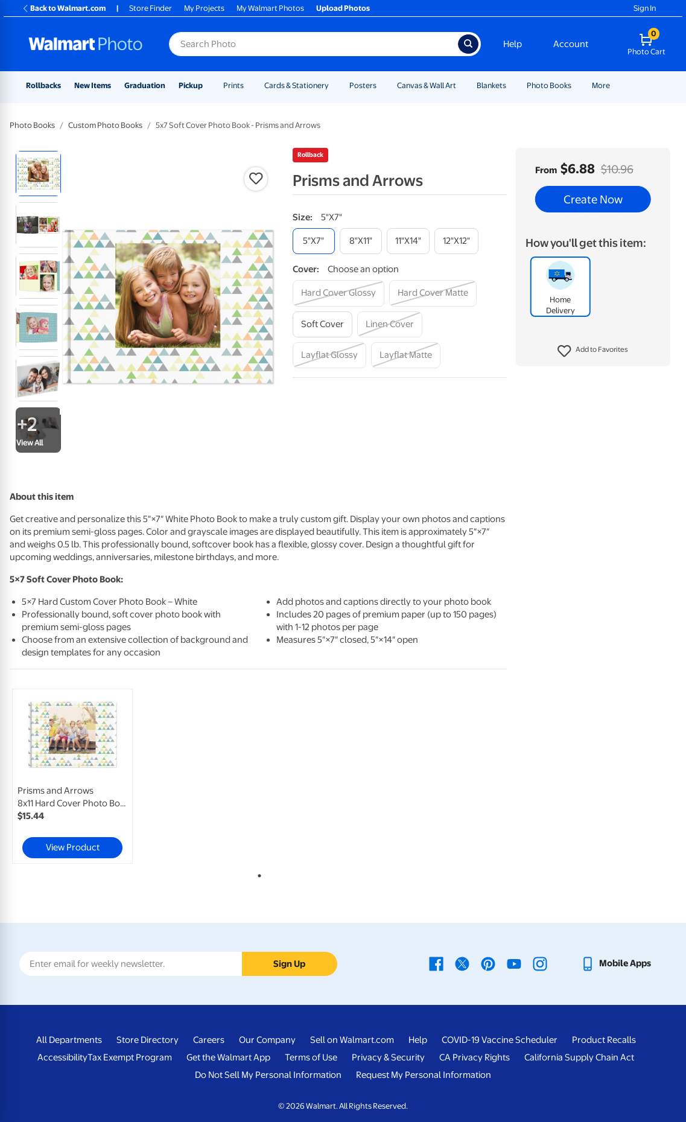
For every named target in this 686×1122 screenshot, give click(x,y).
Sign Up (289, 963)
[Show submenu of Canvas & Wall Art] (461, 85)
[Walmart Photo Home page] (85, 44)
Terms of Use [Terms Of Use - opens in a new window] (311, 1057)
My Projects (204, 8)
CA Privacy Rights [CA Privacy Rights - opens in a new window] (474, 1057)
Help (512, 44)
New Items (92, 85)
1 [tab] (257, 873)
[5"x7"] (314, 241)
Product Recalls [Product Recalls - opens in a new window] (604, 1039)
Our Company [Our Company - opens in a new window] (267, 1039)
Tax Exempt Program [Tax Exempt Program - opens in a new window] (129, 1057)
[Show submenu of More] (615, 85)
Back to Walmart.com (64, 8)
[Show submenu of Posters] (382, 85)
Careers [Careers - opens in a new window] (208, 1039)
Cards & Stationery (296, 85)
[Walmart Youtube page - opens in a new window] (514, 963)
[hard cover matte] (433, 293)
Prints (233, 85)
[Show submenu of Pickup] (208, 85)
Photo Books (549, 85)
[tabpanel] (93, 776)
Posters (362, 85)
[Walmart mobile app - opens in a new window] (615, 963)
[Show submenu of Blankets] (511, 85)
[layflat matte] (405, 355)
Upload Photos (343, 8)
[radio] (38, 173)
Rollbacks (43, 85)
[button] (592, 351)
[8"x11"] (361, 241)
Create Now (593, 199)
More (601, 85)
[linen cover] (389, 324)
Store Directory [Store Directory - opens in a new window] (147, 1039)
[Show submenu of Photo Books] (576, 85)
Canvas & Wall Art (426, 85)
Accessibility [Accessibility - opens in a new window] (62, 1057)
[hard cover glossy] (338, 293)
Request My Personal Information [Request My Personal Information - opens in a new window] (423, 1074)
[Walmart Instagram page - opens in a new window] (540, 963)
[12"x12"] (456, 241)
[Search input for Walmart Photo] (313, 44)
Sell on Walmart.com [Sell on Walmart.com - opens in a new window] (352, 1039)
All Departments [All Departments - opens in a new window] (69, 1039)
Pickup (191, 85)
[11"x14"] (408, 241)
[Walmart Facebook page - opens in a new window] (436, 963)
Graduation (144, 85)
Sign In (645, 8)
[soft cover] (322, 324)
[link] (72, 776)
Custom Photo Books (105, 125)
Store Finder (150, 8)
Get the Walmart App (228, 1057)
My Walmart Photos (270, 8)
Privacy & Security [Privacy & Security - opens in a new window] (388, 1057)
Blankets (491, 85)
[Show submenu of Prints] (249, 85)
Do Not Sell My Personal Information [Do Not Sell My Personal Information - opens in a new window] (268, 1074)
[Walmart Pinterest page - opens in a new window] (488, 963)
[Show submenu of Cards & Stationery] (334, 85)
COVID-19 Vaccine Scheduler (499, 1039)
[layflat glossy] (329, 355)
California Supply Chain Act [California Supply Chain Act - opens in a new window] (579, 1057)
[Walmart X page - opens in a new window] (462, 963)
